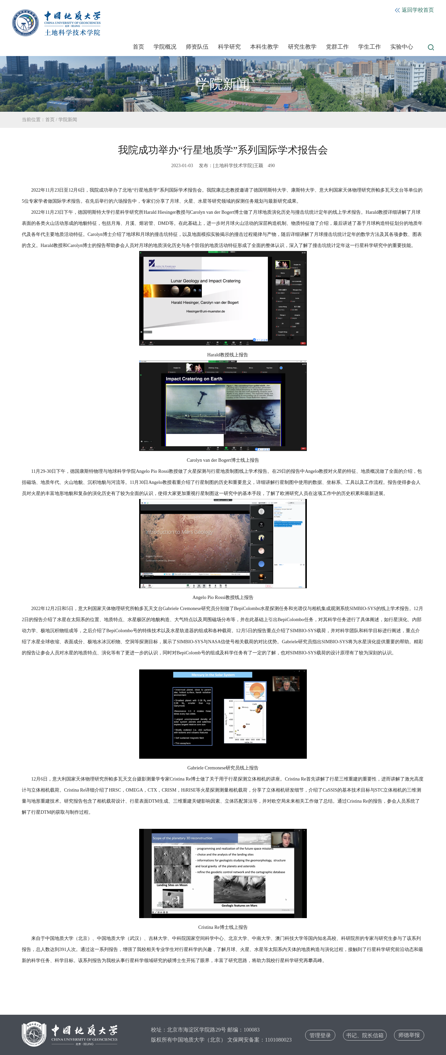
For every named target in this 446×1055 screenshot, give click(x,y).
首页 (138, 47)
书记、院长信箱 (365, 1035)
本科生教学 (264, 47)
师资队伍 (197, 47)
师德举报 (409, 1035)
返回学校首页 (414, 10)
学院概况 (165, 47)
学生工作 (369, 47)
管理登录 (320, 1035)
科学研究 (229, 47)
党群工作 (337, 47)
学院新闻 (67, 119)
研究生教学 (302, 47)
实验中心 (401, 47)
